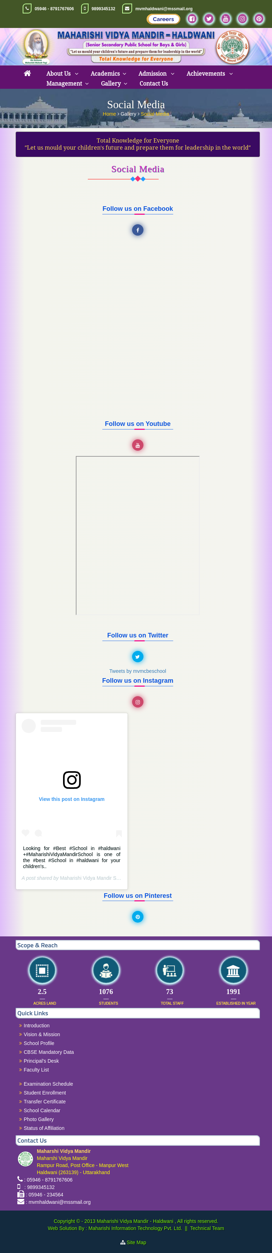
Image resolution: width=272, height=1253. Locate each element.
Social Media (155, 114)
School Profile (39, 1043)
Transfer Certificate (45, 1101)
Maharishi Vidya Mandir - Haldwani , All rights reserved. (157, 1221)
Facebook (139, 230)
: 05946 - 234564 (44, 1194)
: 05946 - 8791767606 (48, 1180)
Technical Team (207, 1228)
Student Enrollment (45, 1093)
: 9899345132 (38, 1187)
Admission (153, 73)
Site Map (139, 1242)
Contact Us (154, 83)
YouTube (139, 445)
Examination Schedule (48, 1084)
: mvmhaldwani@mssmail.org (58, 1202)
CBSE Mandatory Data (49, 1052)
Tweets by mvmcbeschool (137, 671)
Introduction (37, 1025)
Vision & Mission (42, 1034)
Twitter (139, 657)
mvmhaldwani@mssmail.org (164, 8)
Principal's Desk (41, 1061)
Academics (105, 73)
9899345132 (103, 8)
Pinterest (139, 917)
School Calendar (42, 1110)
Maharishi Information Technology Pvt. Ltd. (134, 1228)
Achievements (206, 73)
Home (110, 114)
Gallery (111, 83)
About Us (59, 73)
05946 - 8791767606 (54, 8)
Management (64, 83)
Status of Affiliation (44, 1128)
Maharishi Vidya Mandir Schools (95, 878)
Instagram (139, 702)
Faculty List (36, 1070)
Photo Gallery (39, 1119)
